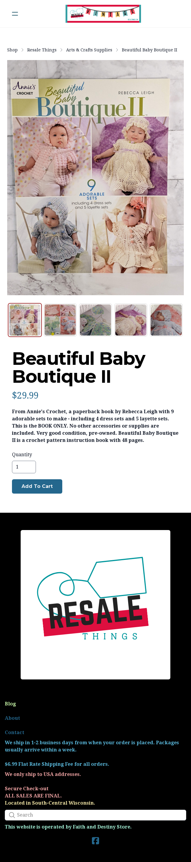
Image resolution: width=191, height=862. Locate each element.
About (12, 718)
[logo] (103, 14)
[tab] (24, 320)
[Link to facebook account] (95, 841)
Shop (12, 50)
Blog (10, 704)
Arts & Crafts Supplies (89, 50)
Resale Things (42, 50)
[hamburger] (15, 13)
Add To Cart (37, 486)
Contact (14, 732)
